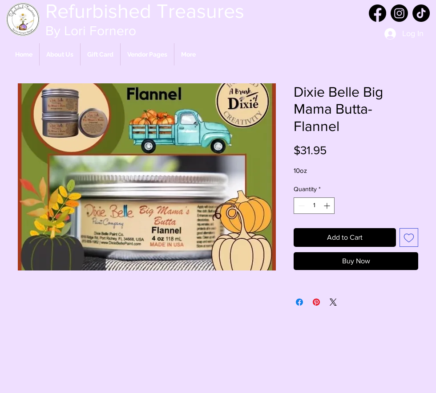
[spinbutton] (314, 205)
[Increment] (327, 205)
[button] (147, 54)
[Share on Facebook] (299, 302)
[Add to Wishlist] (409, 237)
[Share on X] (333, 302)
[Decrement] (300, 205)
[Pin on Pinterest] (316, 302)
